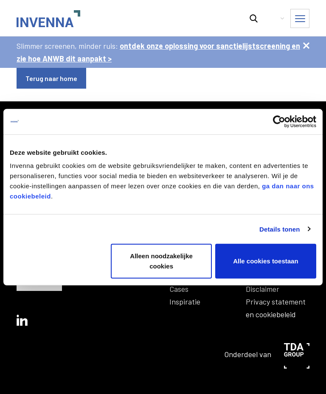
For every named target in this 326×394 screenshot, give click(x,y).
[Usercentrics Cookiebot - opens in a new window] (279, 121)
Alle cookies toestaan (265, 261)
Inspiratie (184, 301)
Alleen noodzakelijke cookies (161, 261)
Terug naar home (51, 78)
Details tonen (279, 228)
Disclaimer (262, 288)
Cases (178, 288)
